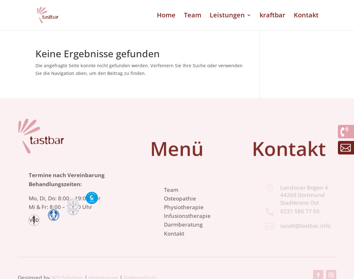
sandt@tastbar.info (305, 226)
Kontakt (306, 16)
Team (192, 16)
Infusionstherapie (187, 224)
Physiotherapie (184, 216)
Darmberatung (183, 233)
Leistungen (227, 16)
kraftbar (272, 16)
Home (166, 16)
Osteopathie (180, 207)
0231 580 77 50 (300, 212)
